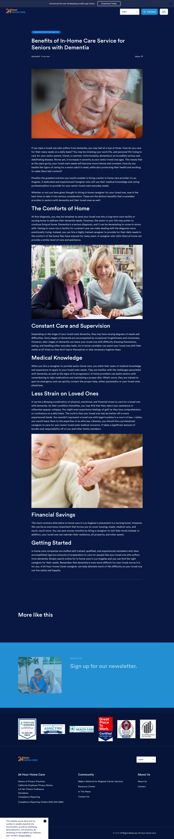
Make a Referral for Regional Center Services (100, 781)
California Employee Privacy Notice (35, 785)
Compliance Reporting (29, 797)
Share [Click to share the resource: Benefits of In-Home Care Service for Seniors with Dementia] (139, 56)
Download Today (109, 4)
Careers (142, 786)
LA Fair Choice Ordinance (31, 789)
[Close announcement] (170, 4)
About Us (142, 781)
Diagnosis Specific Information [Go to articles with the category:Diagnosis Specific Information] (46, 32)
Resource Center (86, 786)
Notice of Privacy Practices (31, 781)
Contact (149, 12)
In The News (84, 792)
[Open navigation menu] (164, 12)
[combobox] (129, 12)
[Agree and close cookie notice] (45, 822)
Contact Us (83, 797)
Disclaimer (23, 793)
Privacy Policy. (25, 836)
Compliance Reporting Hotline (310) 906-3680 (40, 802)
